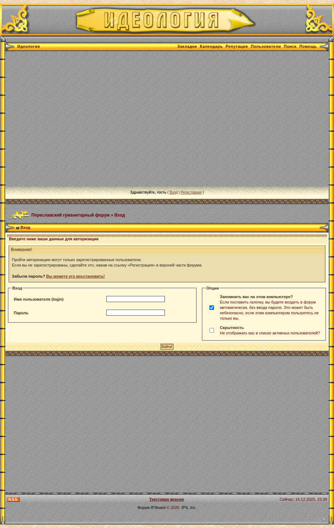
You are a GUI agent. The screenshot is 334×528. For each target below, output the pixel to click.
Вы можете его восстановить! (75, 276)
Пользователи (266, 46)
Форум (143, 507)
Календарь (211, 46)
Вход (174, 192)
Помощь (308, 46)
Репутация (237, 46)
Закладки (187, 46)
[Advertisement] (67, 119)
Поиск (290, 46)
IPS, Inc (189, 507)
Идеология (28, 46)
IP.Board (157, 507)
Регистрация (191, 192)
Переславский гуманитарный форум (70, 214)
